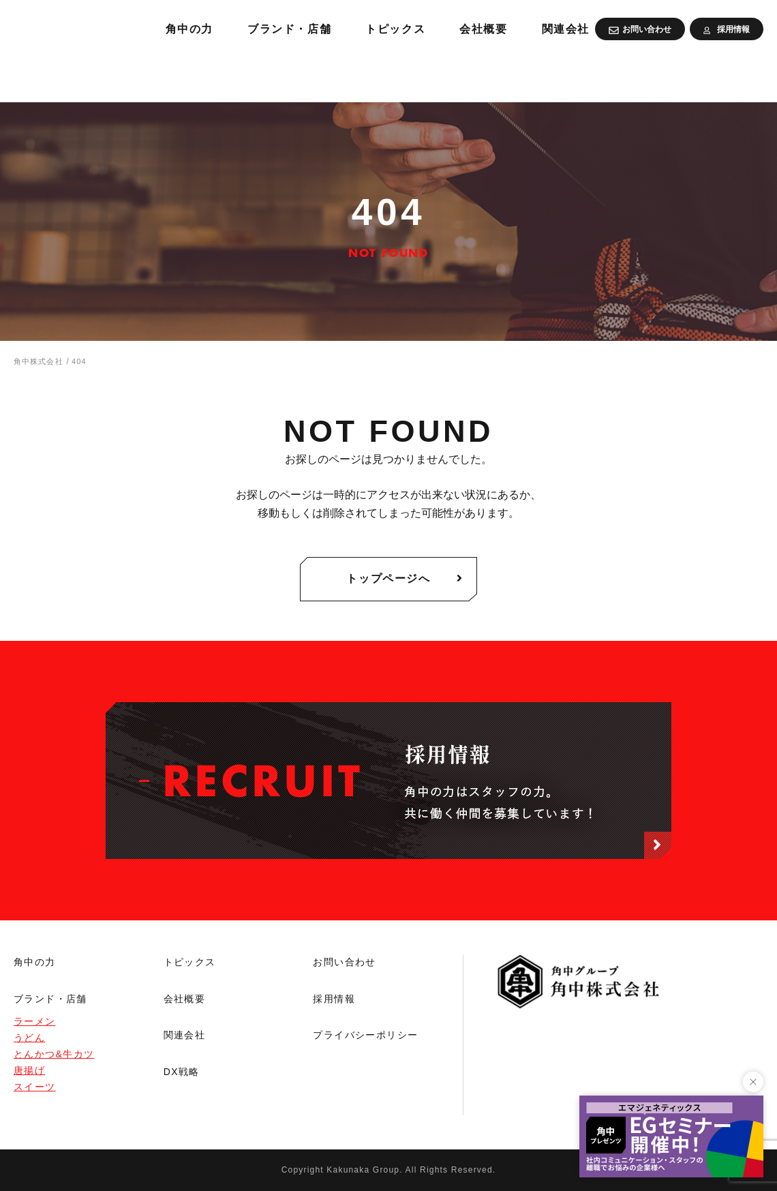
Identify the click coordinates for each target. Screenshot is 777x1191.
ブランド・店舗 (438, 75)
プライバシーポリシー (365, 1034)
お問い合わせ (344, 961)
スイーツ (35, 1086)
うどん (29, 1037)
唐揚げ (29, 1070)
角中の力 (329, 75)
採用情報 (334, 998)
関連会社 (735, 75)
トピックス (552, 75)
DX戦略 (182, 1071)
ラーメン (35, 1021)
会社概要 (647, 75)
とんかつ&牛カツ (54, 1054)
